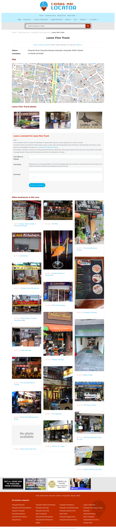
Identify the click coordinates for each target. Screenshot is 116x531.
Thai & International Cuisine (24, 384)
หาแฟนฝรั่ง (93, 19)
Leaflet (83, 102)
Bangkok (38, 522)
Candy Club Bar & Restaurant (55, 274)
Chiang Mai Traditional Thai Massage (45, 505)
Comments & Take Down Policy (48, 147)
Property (83, 19)
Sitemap (73, 495)
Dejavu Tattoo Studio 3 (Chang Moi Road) (25, 225)
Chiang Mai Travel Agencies (40, 32)
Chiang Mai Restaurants (18, 505)
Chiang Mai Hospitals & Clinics (67, 511)
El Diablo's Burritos (90, 312)
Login (35, 45)
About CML (71, 15)
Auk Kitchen (23, 256)
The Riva (55, 224)
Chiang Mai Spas (16, 519)
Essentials (27, 19)
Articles (68, 19)
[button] (58, 81)
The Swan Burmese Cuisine (87, 249)
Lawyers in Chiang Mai (89, 505)
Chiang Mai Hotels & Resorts (19, 516)
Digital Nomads (56, 19)
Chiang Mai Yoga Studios (42, 508)
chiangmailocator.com (48, 528)
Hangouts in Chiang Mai (18, 511)
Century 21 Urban (58, 446)
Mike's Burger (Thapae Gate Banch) (25, 319)
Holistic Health (63, 514)
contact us (79, 45)
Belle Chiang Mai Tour (28, 449)
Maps (20, 19)
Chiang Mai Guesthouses (18, 514)
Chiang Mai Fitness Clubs (42, 511)
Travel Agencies (23, 32)
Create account (50, 15)
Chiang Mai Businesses (89, 514)
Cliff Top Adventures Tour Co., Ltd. (89, 438)
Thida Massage (25, 350)
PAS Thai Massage (58, 305)
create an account (44, 45)
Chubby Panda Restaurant (29, 288)
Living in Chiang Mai (41, 19)
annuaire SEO (73, 528)
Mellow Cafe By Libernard (92, 469)
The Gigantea (56, 414)
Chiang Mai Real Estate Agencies (44, 516)
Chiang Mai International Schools (68, 519)
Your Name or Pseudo (18, 158)
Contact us (59, 495)
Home (41, 15)
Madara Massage (58, 360)
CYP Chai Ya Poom (89, 405)
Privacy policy (66, 495)
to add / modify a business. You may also (63, 45)
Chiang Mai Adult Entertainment (44, 519)
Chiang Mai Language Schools (67, 516)
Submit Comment (37, 185)
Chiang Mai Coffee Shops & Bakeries (21, 508)
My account (61, 15)
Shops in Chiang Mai (88, 516)
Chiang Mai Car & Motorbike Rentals (69, 508)
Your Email (17, 164)
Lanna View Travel (58, 32)
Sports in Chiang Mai (41, 514)
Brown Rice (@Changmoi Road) (26, 418)
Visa (75, 19)
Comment (16, 174)
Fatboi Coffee (88, 375)
